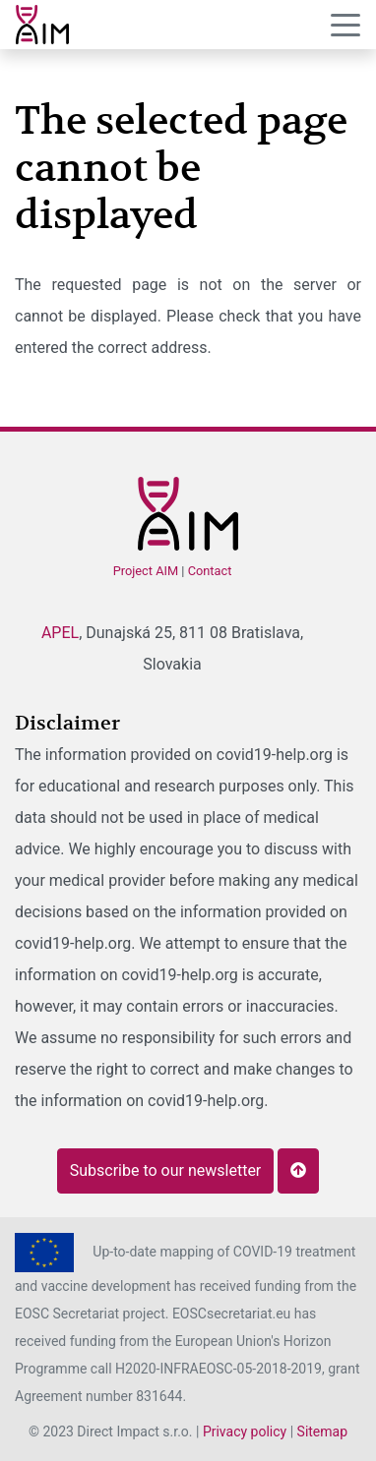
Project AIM (146, 570)
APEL (60, 632)
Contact (210, 570)
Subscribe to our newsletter (166, 1170)
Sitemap (322, 1431)
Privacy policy (244, 1431)
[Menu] (345, 26)
